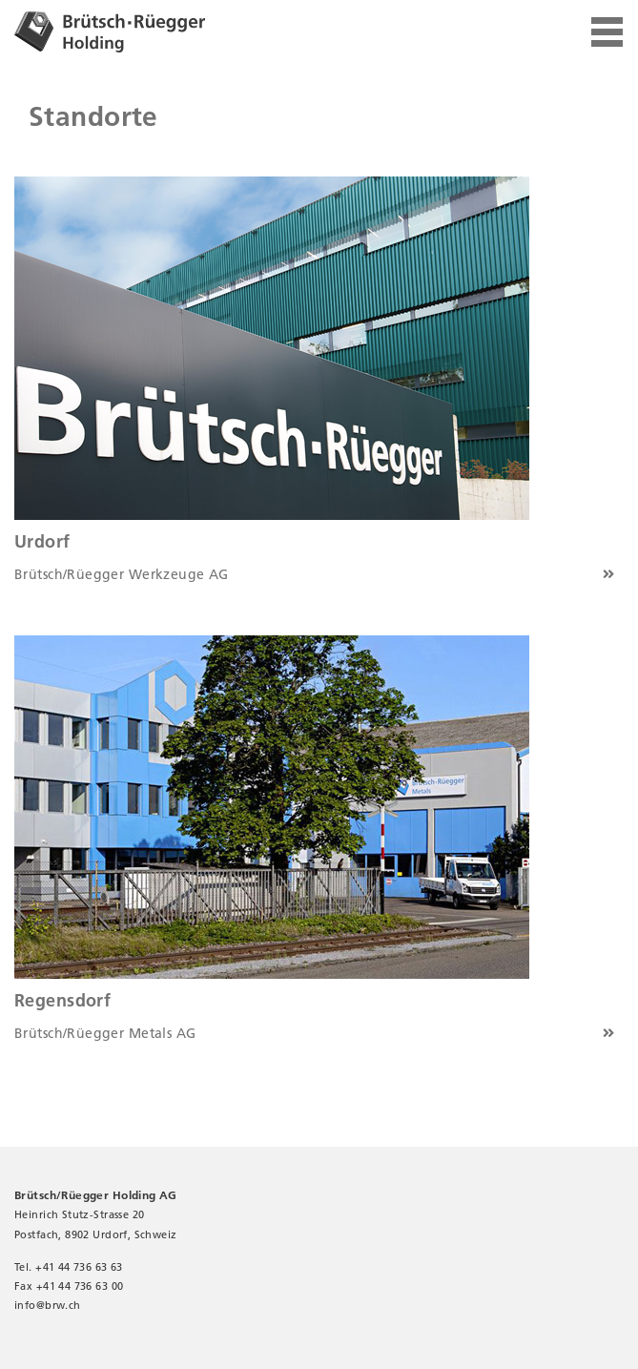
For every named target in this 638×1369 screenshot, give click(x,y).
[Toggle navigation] (607, 33)
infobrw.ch (47, 1305)
